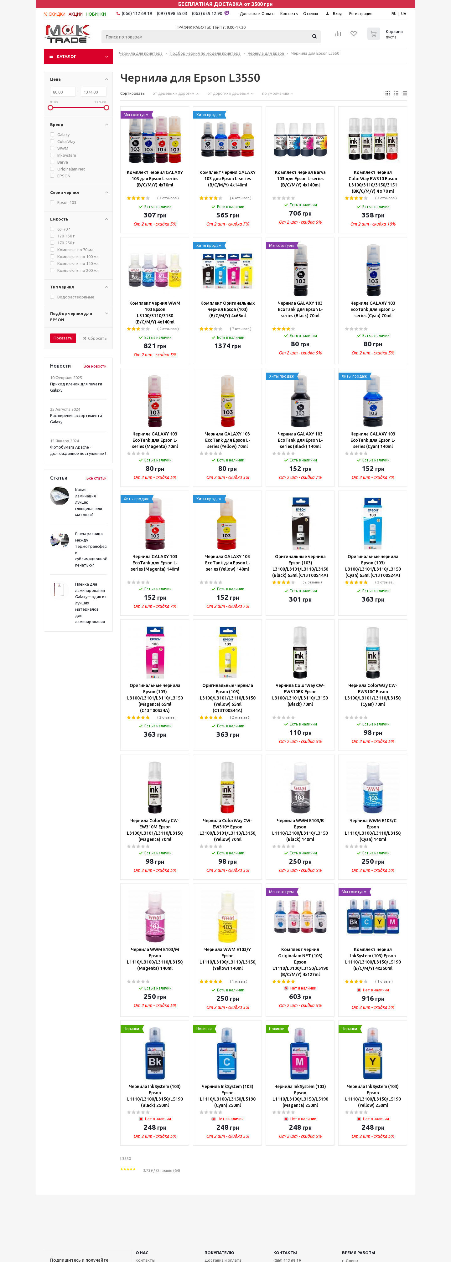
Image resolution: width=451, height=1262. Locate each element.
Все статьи (96, 478)
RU (394, 14)
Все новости (95, 366)
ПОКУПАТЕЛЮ (219, 1252)
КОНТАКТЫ (285, 1252)
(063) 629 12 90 (210, 13)
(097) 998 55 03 (172, 13)
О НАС (142, 1252)
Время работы (358, 1252)
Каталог (66, 56)
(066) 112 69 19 (137, 13)
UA (403, 14)
